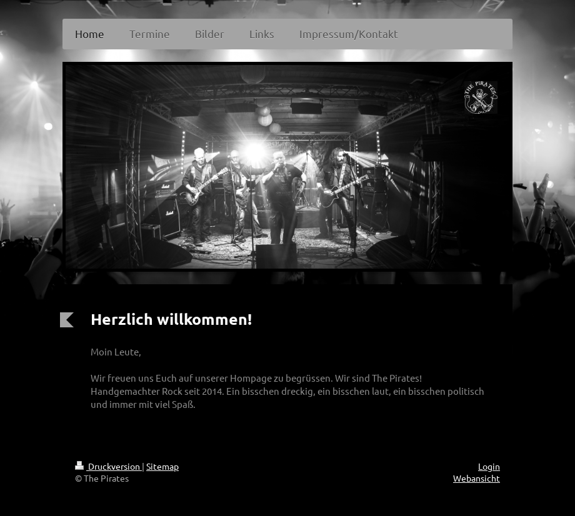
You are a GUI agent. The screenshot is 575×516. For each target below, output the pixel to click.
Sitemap (162, 466)
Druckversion (108, 466)
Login (489, 466)
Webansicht (476, 478)
